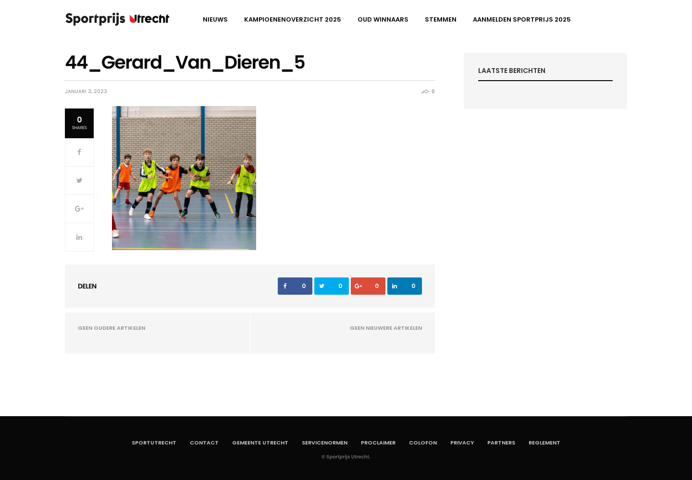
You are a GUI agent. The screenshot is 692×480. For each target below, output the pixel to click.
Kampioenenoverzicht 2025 (292, 19)
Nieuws (215, 19)
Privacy (462, 442)
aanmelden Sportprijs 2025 (522, 19)
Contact (204, 442)
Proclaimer (378, 442)
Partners (501, 442)
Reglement (544, 442)
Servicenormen (324, 442)
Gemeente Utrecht (260, 442)
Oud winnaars (383, 19)
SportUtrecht (154, 442)
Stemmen (441, 19)
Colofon (423, 442)
